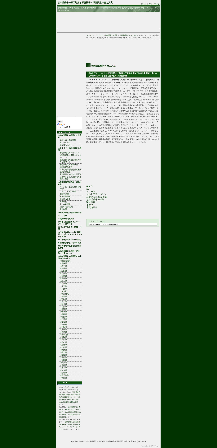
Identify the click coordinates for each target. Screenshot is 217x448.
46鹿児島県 (64, 375)
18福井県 (63, 304)
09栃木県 (63, 281)
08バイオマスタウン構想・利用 (69, 228)
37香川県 (63, 352)
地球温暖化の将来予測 (69, 165)
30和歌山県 (64, 335)
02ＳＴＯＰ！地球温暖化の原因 (106, 35)
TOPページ (90, 35)
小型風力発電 (65, 199)
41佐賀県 (63, 363)
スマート (90, 191)
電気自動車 (91, 207)
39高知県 (63, 358)
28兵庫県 (63, 330)
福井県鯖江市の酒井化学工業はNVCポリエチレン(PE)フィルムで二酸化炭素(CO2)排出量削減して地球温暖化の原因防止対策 (70, 412)
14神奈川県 (64, 294)
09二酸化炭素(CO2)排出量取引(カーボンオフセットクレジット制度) (70, 234)
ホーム (143, 4)
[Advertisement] (107, 20)
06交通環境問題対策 (66, 219)
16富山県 (63, 299)
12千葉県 (63, 289)
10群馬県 (63, 284)
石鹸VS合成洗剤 (66, 207)
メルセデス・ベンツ (96, 194)
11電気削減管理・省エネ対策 (69, 243)
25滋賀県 (63, 322)
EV (87, 189)
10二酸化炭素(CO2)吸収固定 (69, 240)
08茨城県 (63, 279)
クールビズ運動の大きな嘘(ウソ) (70, 188)
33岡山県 (63, 342)
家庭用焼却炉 (65, 197)
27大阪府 (63, 327)
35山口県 (63, 347)
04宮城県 (63, 268)
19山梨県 (63, 307)
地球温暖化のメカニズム (128, 35)
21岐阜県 (63, 312)
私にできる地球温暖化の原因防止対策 (70, 178)
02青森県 (63, 263)
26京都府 (63, 324)
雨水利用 (63, 209)
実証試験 (90, 202)
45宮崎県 (63, 373)
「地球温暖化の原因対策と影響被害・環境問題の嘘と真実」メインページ (69, 424)
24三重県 (63, 319)
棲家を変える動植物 (68, 140)
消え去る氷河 (65, 145)
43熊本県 (63, 368)
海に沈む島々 (65, 142)
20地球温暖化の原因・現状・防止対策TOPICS (69, 252)
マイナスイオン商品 (68, 192)
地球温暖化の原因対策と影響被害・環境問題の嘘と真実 (85, 2)
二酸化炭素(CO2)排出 (97, 197)
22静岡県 (63, 314)
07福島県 (63, 276)
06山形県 (63, 274)
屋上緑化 (63, 202)
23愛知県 (63, 317)
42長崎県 (63, 365)
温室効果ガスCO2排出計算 (70, 174)
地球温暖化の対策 (95, 199)
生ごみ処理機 (65, 204)
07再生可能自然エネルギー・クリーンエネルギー (69, 223)
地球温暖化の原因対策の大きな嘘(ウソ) (70, 161)
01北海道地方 (65, 261)
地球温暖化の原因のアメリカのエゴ (70, 156)
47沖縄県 (63, 378)
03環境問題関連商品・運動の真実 (69, 183)
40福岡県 (63, 360)
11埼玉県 (63, 286)
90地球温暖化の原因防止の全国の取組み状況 (69, 257)
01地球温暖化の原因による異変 (69, 136)
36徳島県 (63, 350)
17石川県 (63, 302)
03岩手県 (63, 266)
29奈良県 (63, 332)
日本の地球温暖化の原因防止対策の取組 (70, 171)
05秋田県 (63, 271)
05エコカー (62, 216)
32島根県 (63, 340)
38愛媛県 (63, 355)
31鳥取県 (63, 337)
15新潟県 (63, 296)
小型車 (89, 205)
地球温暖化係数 (66, 167)
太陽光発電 (64, 194)
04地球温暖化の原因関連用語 (69, 213)
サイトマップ (154, 4)
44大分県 (63, 370)
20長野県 (63, 309)
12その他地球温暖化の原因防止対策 (69, 247)
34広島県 (63, 345)
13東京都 (63, 291)
